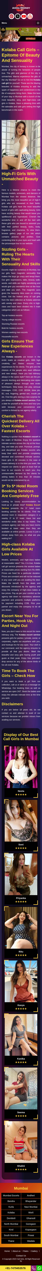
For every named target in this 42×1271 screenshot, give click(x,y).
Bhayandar (30, 1201)
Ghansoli (30, 1218)
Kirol (11, 1229)
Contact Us (21, 1256)
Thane (11, 1241)
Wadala (31, 1241)
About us (16, 1251)
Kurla (11, 1207)
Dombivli (11, 1218)
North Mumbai (11, 1224)
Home (7, 1251)
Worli (30, 1212)
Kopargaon (30, 1229)
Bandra (11, 1201)
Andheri (31, 1195)
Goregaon (31, 1224)
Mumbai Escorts (11, 1195)
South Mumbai (11, 1235)
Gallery (34, 1251)
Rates (25, 1251)
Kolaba (11, 1212)
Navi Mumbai (30, 1207)
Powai (31, 1235)
